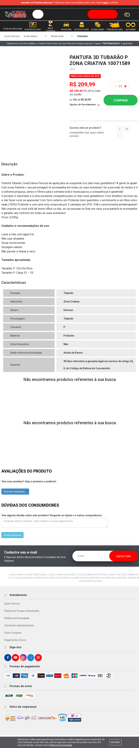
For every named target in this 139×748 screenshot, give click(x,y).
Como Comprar (12, 632)
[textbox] (75, 14)
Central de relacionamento (19, 625)
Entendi (115, 742)
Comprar (121, 100)
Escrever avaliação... (15, 491)
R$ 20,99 (86, 99)
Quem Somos (12, 603)
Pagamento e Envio (15, 640)
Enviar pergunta (12, 535)
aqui (105, 2)
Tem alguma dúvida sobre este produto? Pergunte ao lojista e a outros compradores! (51, 515)
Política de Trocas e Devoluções (21, 610)
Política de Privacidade (16, 618)
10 (75, 99)
